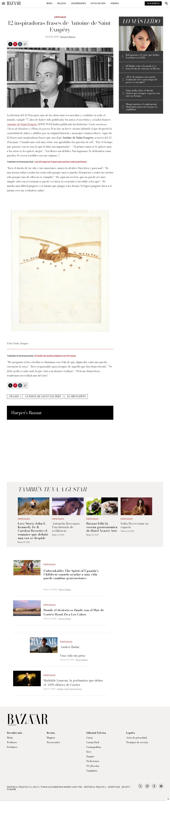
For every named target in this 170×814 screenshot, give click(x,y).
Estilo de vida (98, 3)
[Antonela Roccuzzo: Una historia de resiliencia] (68, 506)
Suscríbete (153, 3)
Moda (49, 3)
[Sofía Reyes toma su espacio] (136, 506)
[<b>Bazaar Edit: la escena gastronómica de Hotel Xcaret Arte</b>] (102, 506)
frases (14, 396)
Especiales (60, 17)
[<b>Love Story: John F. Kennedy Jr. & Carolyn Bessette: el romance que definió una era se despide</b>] (33, 506)
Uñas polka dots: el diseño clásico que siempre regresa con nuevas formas (143, 93)
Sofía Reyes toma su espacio (134, 525)
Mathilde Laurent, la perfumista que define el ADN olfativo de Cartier (73, 682)
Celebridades (78, 3)
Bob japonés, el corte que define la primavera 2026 (142, 56)
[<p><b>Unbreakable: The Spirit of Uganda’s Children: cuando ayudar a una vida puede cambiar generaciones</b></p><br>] (27, 568)
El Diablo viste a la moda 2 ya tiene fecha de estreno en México (143, 67)
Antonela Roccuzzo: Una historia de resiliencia (66, 527)
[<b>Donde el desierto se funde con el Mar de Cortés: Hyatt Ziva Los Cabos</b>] (27, 608)
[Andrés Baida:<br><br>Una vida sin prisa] (43, 645)
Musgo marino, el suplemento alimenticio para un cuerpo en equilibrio (141, 107)
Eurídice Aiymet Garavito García (69, 689)
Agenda (115, 3)
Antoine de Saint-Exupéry (22, 124)
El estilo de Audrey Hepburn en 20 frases (55, 356)
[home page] (14, 3)
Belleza (61, 3)
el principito (76, 396)
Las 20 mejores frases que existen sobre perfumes (61, 162)
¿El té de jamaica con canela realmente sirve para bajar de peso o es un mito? (141, 80)
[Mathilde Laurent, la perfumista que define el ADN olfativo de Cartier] (27, 678)
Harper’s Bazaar (67, 36)
